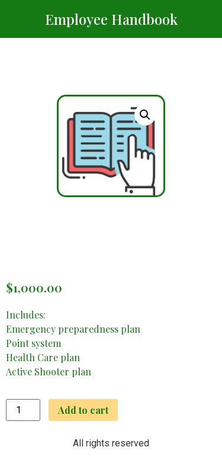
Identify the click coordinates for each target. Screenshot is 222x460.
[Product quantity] (23, 410)
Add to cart (83, 410)
